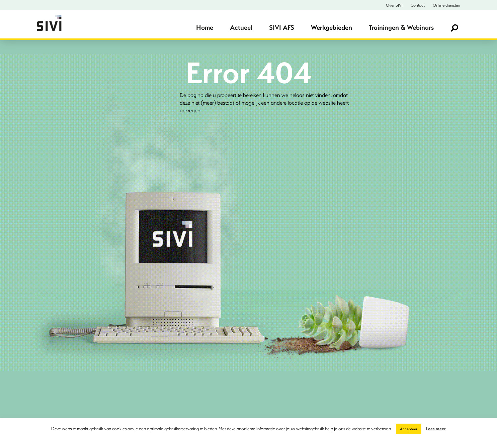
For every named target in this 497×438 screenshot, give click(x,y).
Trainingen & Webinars (401, 27)
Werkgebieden (331, 27)
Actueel (241, 27)
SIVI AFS (281, 27)
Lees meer (436, 428)
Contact (418, 5)
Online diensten (446, 5)
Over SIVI (394, 5)
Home (204, 27)
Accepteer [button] (408, 428)
